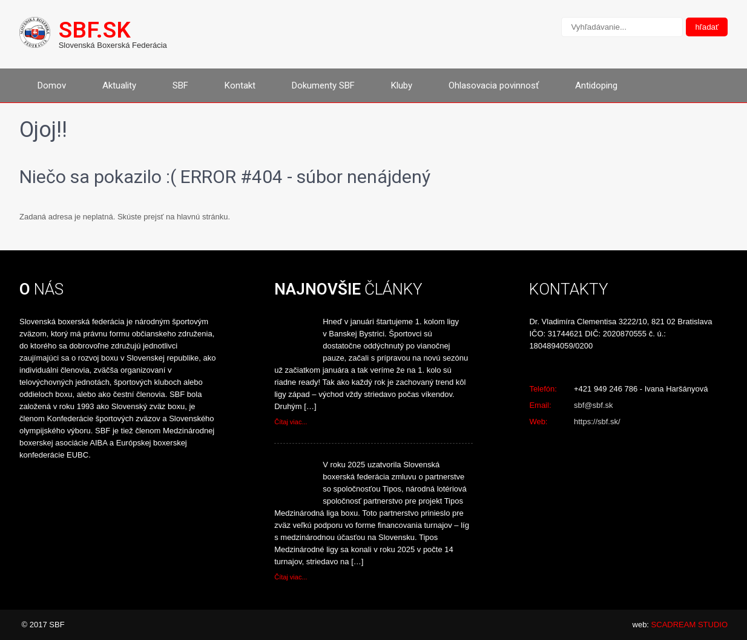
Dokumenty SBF (323, 85)
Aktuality (119, 85)
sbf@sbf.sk (593, 405)
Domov (52, 85)
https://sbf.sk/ (597, 421)
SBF (180, 85)
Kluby (401, 85)
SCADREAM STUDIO (689, 624)
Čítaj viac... (290, 421)
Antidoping (596, 85)
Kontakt (240, 85)
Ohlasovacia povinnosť (494, 85)
